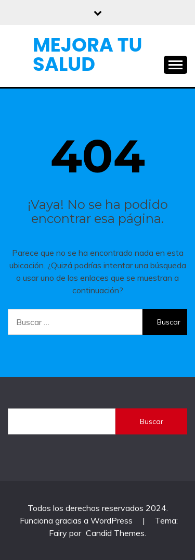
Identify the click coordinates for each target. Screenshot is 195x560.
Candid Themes (115, 533)
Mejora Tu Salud (87, 54)
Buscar (151, 421)
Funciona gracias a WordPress (77, 520)
